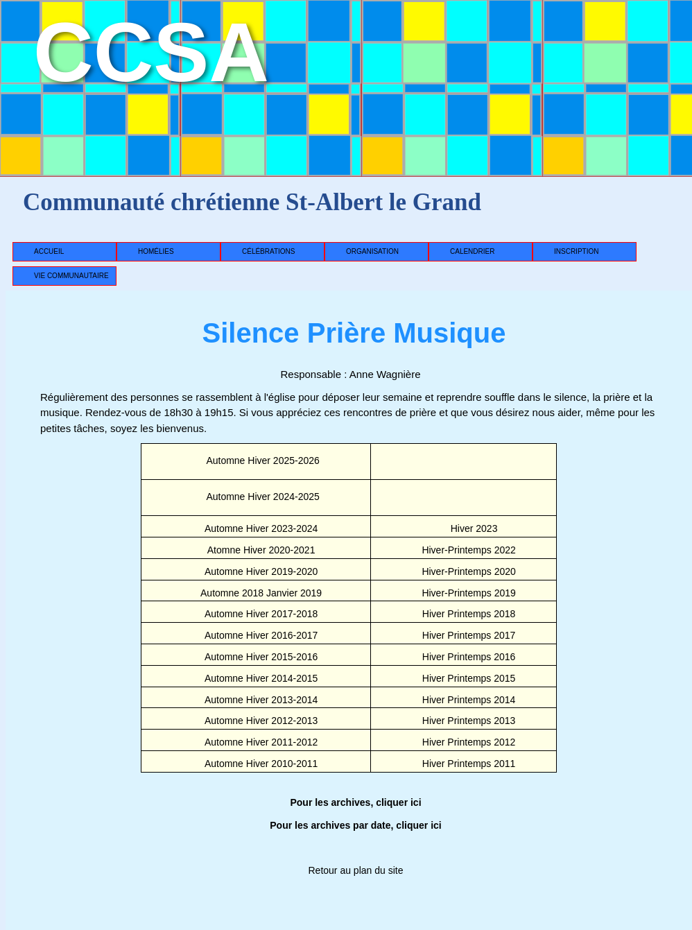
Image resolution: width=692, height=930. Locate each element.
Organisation (372, 251)
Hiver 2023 (474, 528)
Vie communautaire (71, 275)
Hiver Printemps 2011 (469, 763)
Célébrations (268, 251)
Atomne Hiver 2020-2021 (261, 550)
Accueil (49, 251)
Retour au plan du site (356, 870)
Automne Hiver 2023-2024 (261, 528)
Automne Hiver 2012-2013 (261, 720)
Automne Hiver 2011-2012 (261, 742)
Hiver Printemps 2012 (469, 742)
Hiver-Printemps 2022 (468, 550)
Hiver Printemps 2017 (469, 635)
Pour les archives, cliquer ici (355, 802)
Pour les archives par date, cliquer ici (355, 825)
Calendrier (472, 251)
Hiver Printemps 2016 (469, 656)
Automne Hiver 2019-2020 (261, 571)
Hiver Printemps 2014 (469, 699)
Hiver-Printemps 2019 (468, 593)
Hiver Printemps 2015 (469, 678)
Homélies (156, 251)
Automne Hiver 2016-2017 (261, 635)
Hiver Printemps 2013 (469, 720)
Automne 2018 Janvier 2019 (261, 593)
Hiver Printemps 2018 (469, 613)
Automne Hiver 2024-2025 (262, 496)
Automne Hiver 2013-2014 (261, 699)
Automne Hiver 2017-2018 (261, 613)
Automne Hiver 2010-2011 (261, 763)
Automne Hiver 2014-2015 (261, 678)
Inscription (576, 251)
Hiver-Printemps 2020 (468, 571)
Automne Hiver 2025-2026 (262, 460)
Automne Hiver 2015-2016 (261, 656)
